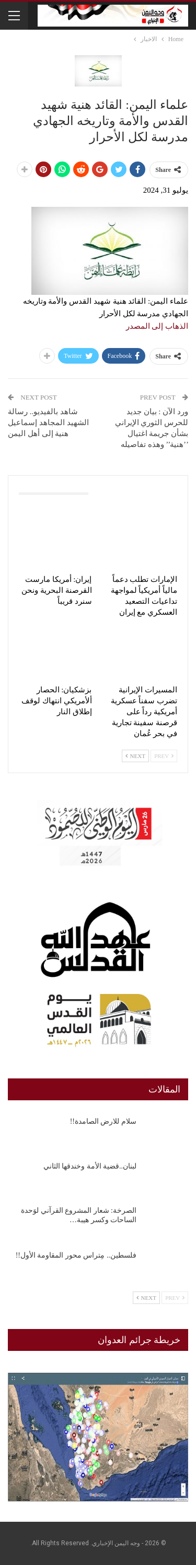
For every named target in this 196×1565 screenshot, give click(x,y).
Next (135, 756)
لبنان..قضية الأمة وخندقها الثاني (90, 1166)
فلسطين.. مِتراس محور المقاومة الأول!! (76, 1255)
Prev (164, 756)
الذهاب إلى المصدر (157, 326)
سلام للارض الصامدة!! (103, 1121)
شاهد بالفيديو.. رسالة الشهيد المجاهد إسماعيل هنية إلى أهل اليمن (48, 422)
